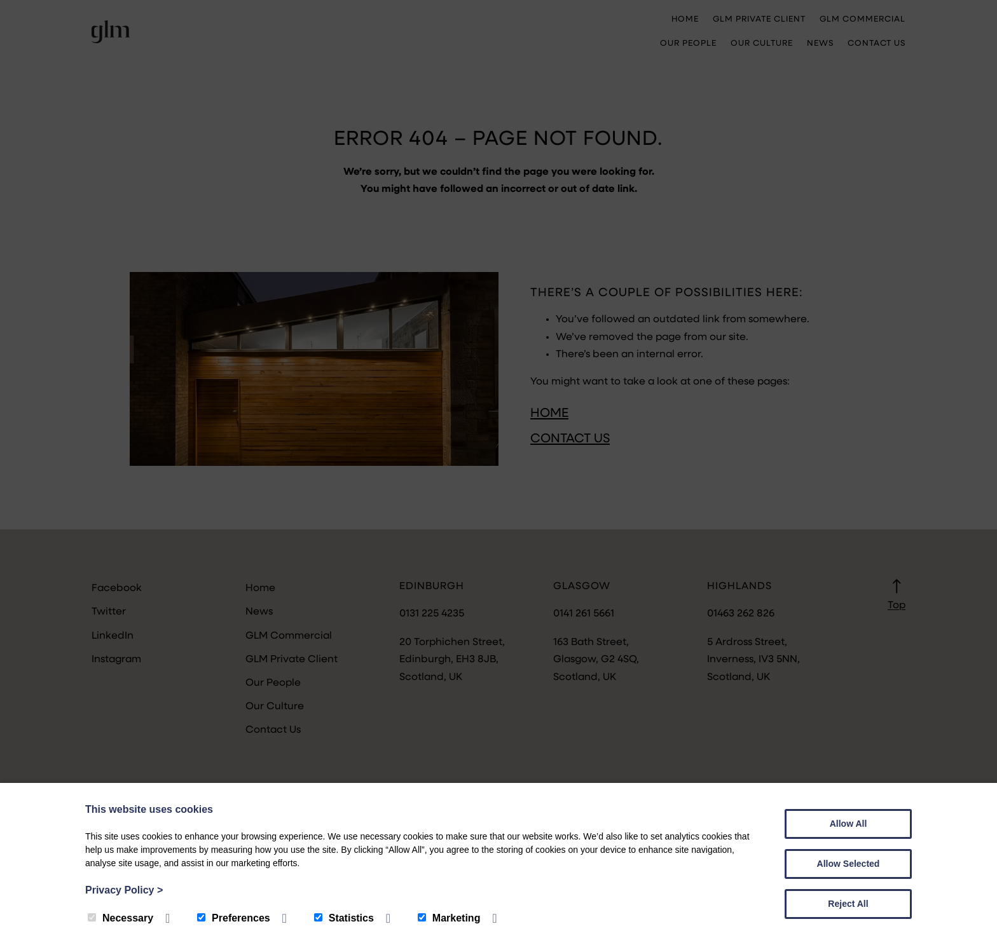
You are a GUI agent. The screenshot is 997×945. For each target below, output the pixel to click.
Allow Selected (848, 864)
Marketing (449, 918)
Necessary (120, 918)
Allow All (848, 824)
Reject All (848, 904)
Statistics (344, 918)
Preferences (233, 918)
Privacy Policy (124, 890)
